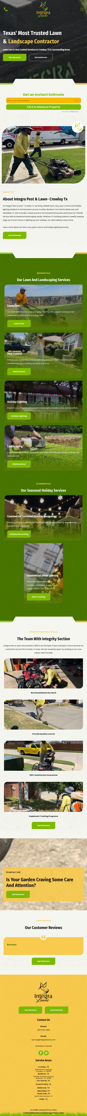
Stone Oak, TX (43, 1093)
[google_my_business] (46, 1053)
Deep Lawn (74, 111)
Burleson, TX (43, 1074)
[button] (6, 949)
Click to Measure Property (43, 107)
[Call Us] (6, 9)
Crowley (42, 209)
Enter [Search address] (76, 100)
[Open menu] (81, 9)
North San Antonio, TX (43, 1096)
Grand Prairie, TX (43, 1084)
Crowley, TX (43, 1067)
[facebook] (40, 1053)
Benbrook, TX (43, 1088)
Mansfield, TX (43, 1091)
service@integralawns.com (43, 1039)
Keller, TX (43, 1099)
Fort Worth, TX (43, 1080)
